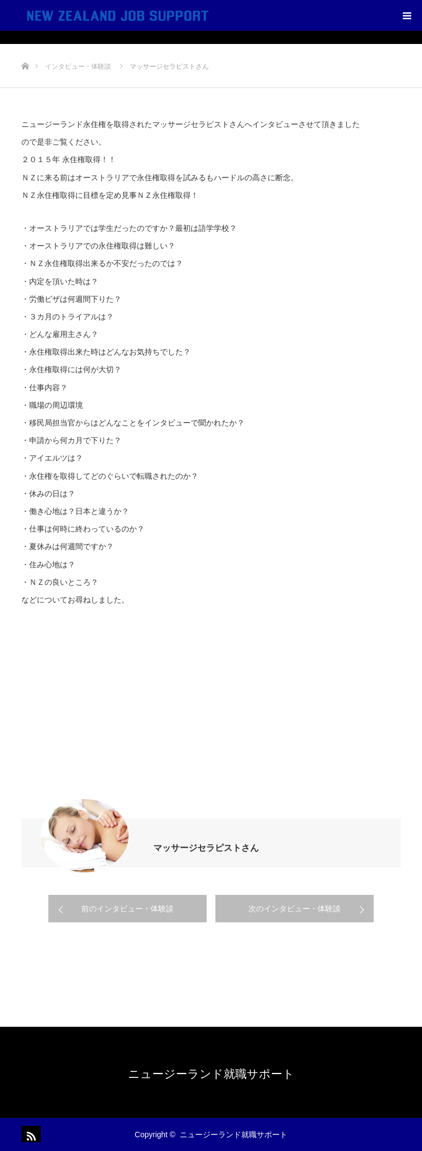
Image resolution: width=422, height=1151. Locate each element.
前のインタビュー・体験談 (127, 908)
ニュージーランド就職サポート (211, 1074)
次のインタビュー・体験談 (294, 908)
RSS (29, 1134)
